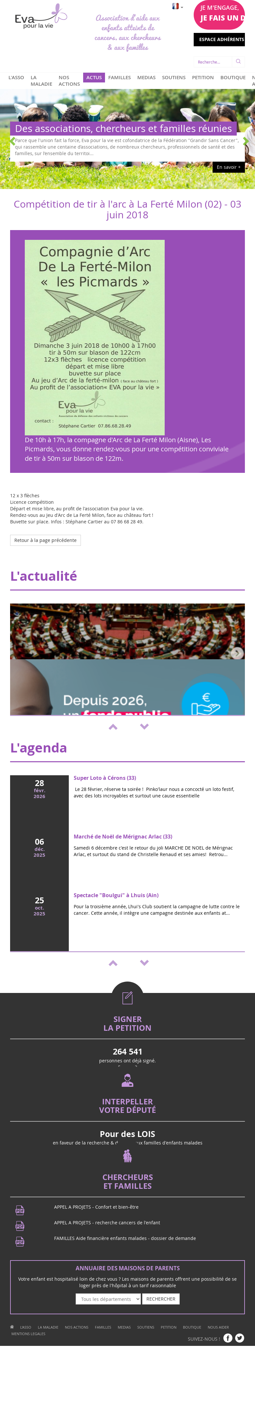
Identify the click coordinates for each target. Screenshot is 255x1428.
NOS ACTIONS (69, 80)
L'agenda (38, 747)
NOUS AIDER (218, 1327)
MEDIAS (146, 77)
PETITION (203, 77)
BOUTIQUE (233, 77)
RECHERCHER (160, 1299)
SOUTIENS (174, 77)
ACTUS (94, 77)
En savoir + (229, 167)
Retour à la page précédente (45, 540)
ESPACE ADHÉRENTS (222, 39)
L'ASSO (16, 77)
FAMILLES (119, 77)
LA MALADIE (41, 80)
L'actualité (43, 576)
